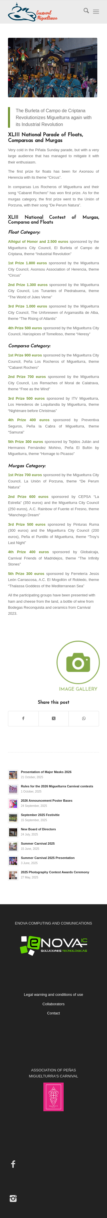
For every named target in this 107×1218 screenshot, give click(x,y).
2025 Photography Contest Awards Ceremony (55, 872)
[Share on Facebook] (23, 718)
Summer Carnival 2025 (38, 843)
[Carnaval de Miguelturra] (44, 11)
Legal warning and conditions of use (53, 994)
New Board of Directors (38, 829)
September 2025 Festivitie (40, 815)
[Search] (83, 11)
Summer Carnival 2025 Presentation (48, 858)
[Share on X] (54, 718)
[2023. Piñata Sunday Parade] (52, 67)
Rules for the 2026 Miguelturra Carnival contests (57, 786)
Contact (53, 1013)
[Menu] (96, 12)
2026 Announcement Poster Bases (46, 800)
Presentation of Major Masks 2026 (46, 772)
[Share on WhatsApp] (84, 718)
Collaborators (53, 1004)
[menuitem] (83, 11)
